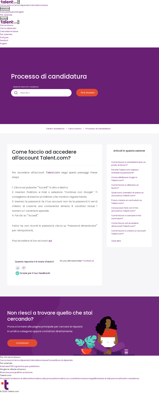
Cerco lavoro (75, 128)
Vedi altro (116, 240)
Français (4, 11)
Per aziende (6, 34)
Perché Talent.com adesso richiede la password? (125, 171)
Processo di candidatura (98, 128)
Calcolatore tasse (9, 31)
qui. (50, 240)
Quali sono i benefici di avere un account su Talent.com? (127, 194)
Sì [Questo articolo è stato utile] (17, 268)
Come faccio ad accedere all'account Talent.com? (125, 225)
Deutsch (13, 11)
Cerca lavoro (6, 25)
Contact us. (88, 260)
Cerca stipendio (8, 28)
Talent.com (53, 172)
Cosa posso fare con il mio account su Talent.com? (124, 209)
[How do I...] (41, 92)
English (20, 11)
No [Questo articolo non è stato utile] (23, 268)
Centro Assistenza (55, 128)
